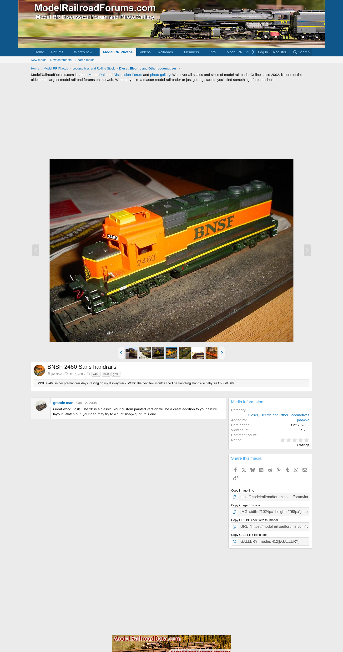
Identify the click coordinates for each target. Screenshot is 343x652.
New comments (61, 60)
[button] (67, 52)
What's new (83, 52)
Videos (145, 52)
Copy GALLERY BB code (248, 532)
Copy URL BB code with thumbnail (254, 518)
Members (191, 52)
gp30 (116, 374)
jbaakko (56, 374)
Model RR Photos (118, 52)
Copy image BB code (245, 504)
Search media (85, 60)
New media (38, 60)
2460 (96, 374)
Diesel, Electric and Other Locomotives (278, 415)
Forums (57, 52)
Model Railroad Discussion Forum (115, 75)
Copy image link (242, 490)
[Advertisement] (171, 120)
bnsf (106, 374)
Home (39, 52)
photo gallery (160, 75)
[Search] (301, 52)
